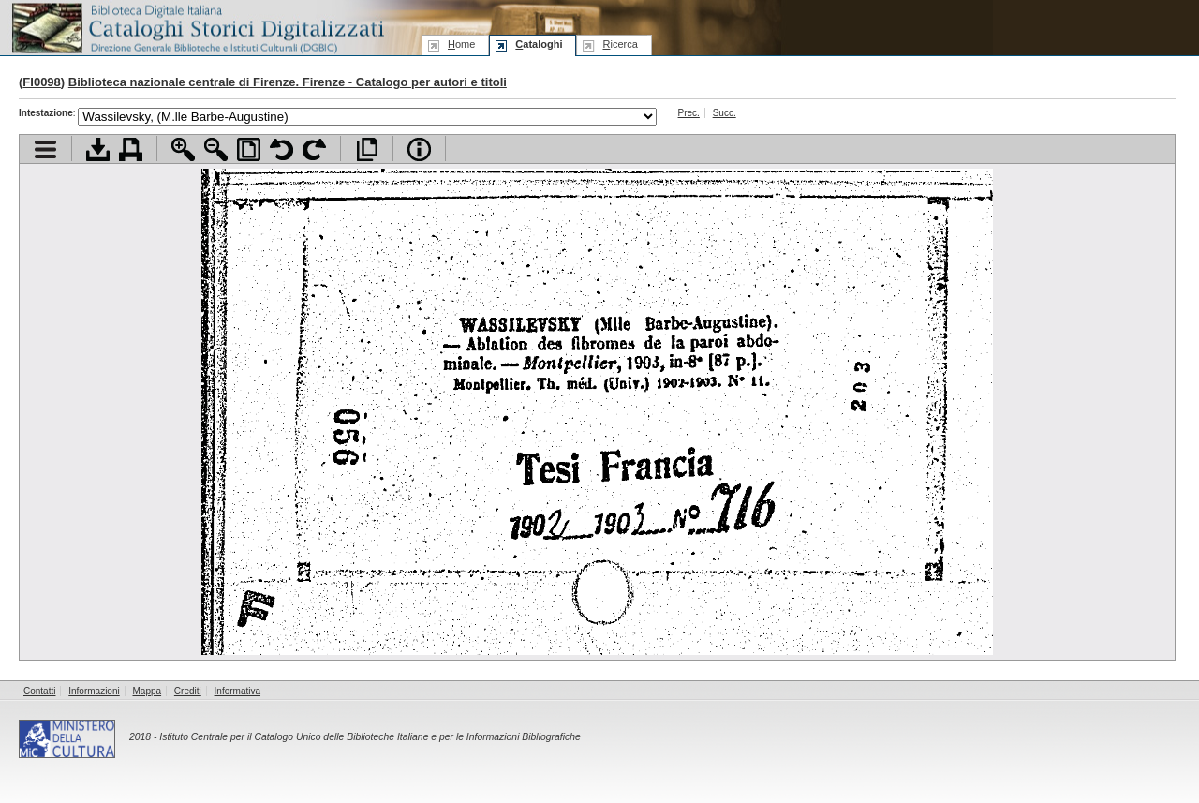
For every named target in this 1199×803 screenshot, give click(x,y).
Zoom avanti (183, 149)
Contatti (39, 691)
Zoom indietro (216, 149)
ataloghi (538, 44)
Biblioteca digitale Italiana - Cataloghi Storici (196, 26)
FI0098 (41, 82)
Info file (419, 149)
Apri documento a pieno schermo (366, 149)
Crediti (187, 691)
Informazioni (93, 691)
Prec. (689, 113)
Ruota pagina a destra (314, 149)
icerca (619, 44)
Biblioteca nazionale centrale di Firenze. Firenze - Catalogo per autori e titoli (287, 82)
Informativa (237, 691)
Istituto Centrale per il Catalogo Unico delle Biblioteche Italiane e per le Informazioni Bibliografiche (369, 737)
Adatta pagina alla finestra (248, 149)
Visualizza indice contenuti (45, 149)
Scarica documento (98, 149)
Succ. (724, 113)
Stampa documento (130, 149)
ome (461, 44)
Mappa (147, 691)
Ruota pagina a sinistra (281, 149)
